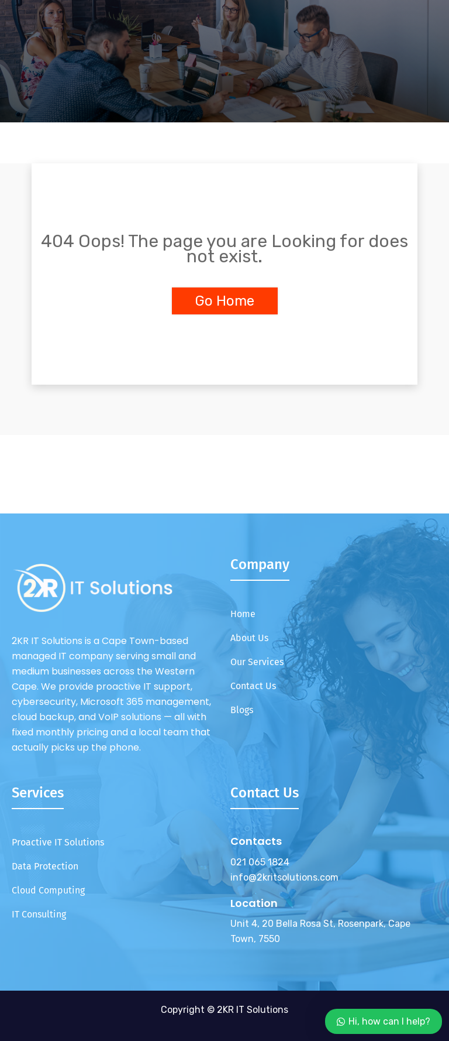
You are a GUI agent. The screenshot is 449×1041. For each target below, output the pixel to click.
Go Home (224, 301)
